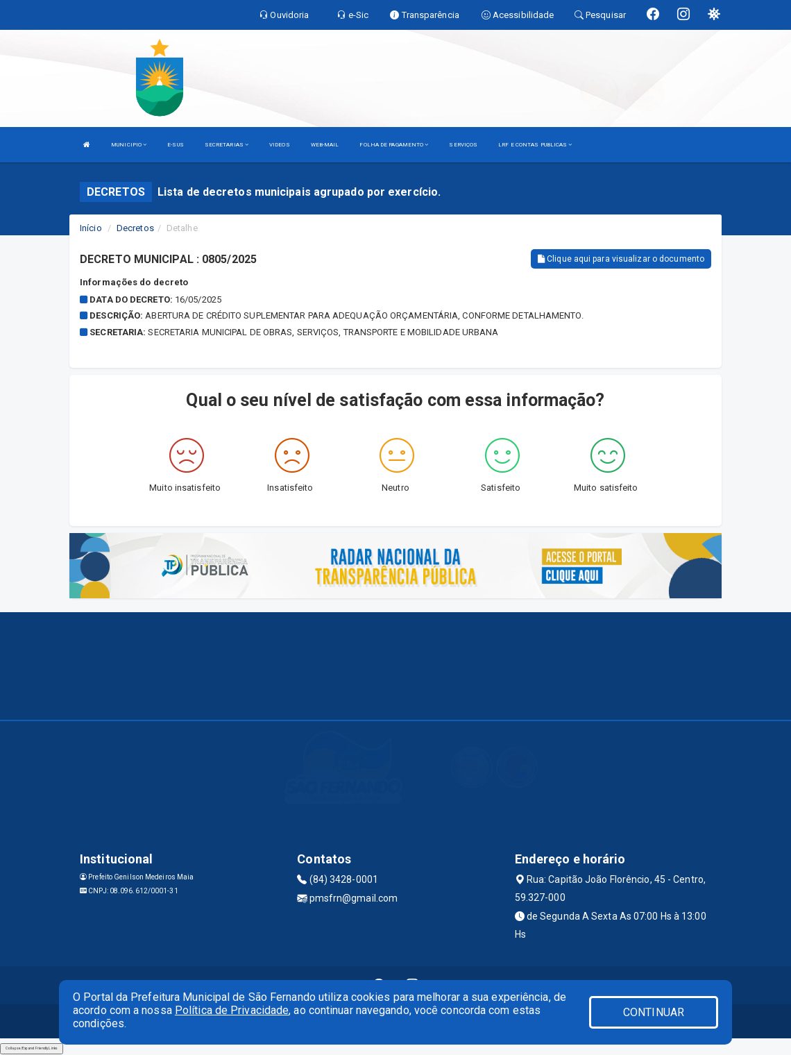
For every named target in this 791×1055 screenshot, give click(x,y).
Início (91, 228)
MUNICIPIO (128, 145)
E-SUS (175, 145)
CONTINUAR (653, 1012)
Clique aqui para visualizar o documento (621, 259)
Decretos (135, 228)
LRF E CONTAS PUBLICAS (535, 145)
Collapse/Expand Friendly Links (32, 1048)
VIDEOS (279, 145)
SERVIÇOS (463, 145)
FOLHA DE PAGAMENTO (393, 145)
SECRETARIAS (226, 145)
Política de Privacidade (232, 1010)
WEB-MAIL (325, 145)
